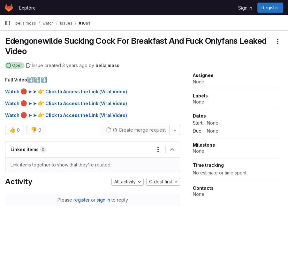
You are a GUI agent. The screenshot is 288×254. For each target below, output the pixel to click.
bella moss (107, 65)
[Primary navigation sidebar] (8, 23)
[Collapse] (172, 149)
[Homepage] (9, 8)
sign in (103, 200)
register (81, 200)
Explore (27, 8)
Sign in (245, 8)
